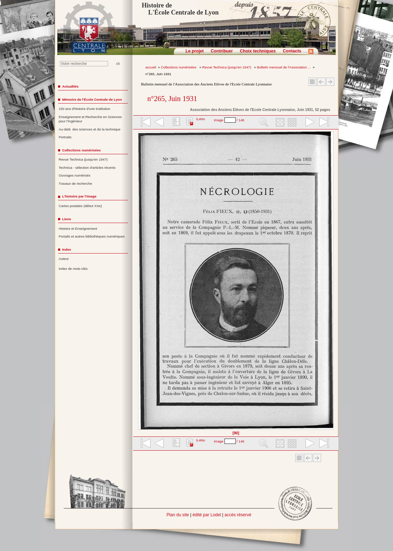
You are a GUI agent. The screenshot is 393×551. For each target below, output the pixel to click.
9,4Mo (200, 119)
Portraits (65, 137)
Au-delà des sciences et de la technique (90, 129)
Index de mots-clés (73, 269)
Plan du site (177, 514)
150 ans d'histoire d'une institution (84, 109)
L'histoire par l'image (79, 196)
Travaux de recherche (75, 183)
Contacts (292, 51)
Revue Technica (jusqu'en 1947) (227, 67)
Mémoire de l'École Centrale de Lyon (92, 99)
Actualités (70, 86)
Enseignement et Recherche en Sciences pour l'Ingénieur (90, 119)
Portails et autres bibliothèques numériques (92, 236)
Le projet (195, 51)
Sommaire (312, 82)
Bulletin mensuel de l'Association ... (284, 67)
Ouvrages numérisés (75, 175)
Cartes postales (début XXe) (80, 206)
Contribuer (222, 51)
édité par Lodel (207, 514)
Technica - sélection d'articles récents (87, 167)
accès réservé (237, 514)
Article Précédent (321, 82)
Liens (66, 219)
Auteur (64, 259)
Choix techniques (257, 51)
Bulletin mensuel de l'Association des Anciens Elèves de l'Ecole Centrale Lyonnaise (206, 84)
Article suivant (330, 82)
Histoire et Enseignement (78, 228)
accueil (151, 67)
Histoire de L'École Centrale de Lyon (180, 9)
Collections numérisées (179, 67)
